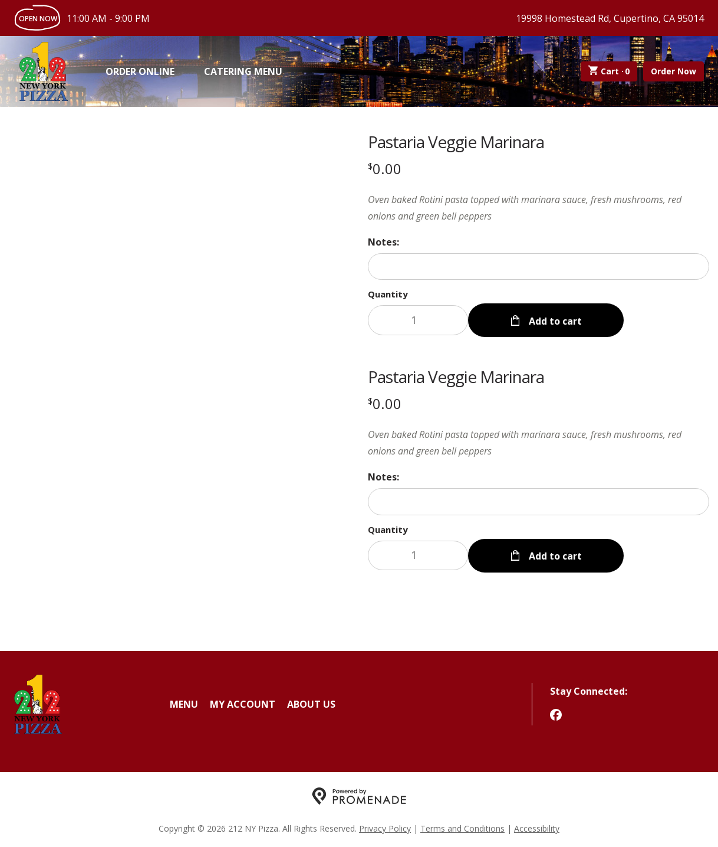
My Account (242, 702)
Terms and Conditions (462, 826)
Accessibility (536, 826)
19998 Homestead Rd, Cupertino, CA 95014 (610, 18)
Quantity (388, 294)
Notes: (383, 242)
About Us (311, 702)
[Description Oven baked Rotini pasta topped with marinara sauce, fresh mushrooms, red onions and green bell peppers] (538, 207)
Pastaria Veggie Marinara (456, 142)
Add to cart (554, 319)
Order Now (673, 71)
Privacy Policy (385, 826)
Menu (184, 702)
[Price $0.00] (384, 168)
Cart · (609, 71)
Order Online (140, 71)
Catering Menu (243, 71)
